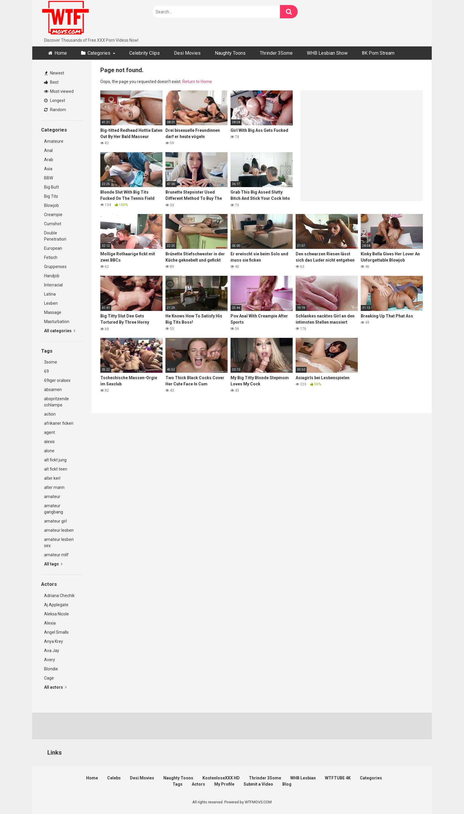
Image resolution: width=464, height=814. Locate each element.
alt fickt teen (55, 469)
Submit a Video (258, 784)
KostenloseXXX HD (221, 778)
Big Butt (51, 187)
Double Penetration (55, 236)
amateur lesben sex (59, 542)
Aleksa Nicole (56, 614)
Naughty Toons (230, 53)
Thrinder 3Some (276, 53)
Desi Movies (187, 53)
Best (51, 82)
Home (60, 53)
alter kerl (52, 478)
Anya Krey (53, 641)
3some (50, 362)
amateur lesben (59, 530)
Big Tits (51, 196)
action (50, 414)
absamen (53, 389)
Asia (48, 168)
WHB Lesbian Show (327, 53)
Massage (52, 312)
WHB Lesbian (303, 778)
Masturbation (56, 321)
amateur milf (56, 554)
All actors (55, 687)
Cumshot (52, 223)
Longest (54, 100)
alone (49, 450)
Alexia (50, 623)
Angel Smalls (56, 632)
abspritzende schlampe (56, 401)
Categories (99, 53)
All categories (59, 330)
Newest (54, 73)
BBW (48, 178)
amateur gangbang (53, 508)
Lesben (51, 303)
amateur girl (55, 521)
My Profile (224, 784)
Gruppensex (55, 266)
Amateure (53, 141)
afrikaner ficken (58, 423)
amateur (52, 496)
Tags (178, 784)
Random (55, 109)
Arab (48, 159)
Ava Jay (51, 650)
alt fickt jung (55, 460)
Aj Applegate (56, 604)
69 (46, 371)
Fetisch (50, 257)
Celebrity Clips (144, 53)
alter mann (54, 487)
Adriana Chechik (59, 595)
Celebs (114, 778)
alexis (49, 441)
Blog (286, 784)
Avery (49, 659)
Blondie (51, 669)
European (53, 248)
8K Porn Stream (378, 53)
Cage (49, 678)
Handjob (51, 275)
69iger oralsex (57, 380)
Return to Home (197, 81)
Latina (50, 294)
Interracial (53, 285)
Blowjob (51, 205)
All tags (53, 564)
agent (49, 432)
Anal (48, 150)
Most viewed (59, 91)
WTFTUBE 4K (338, 778)
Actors (198, 784)
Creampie (53, 214)
